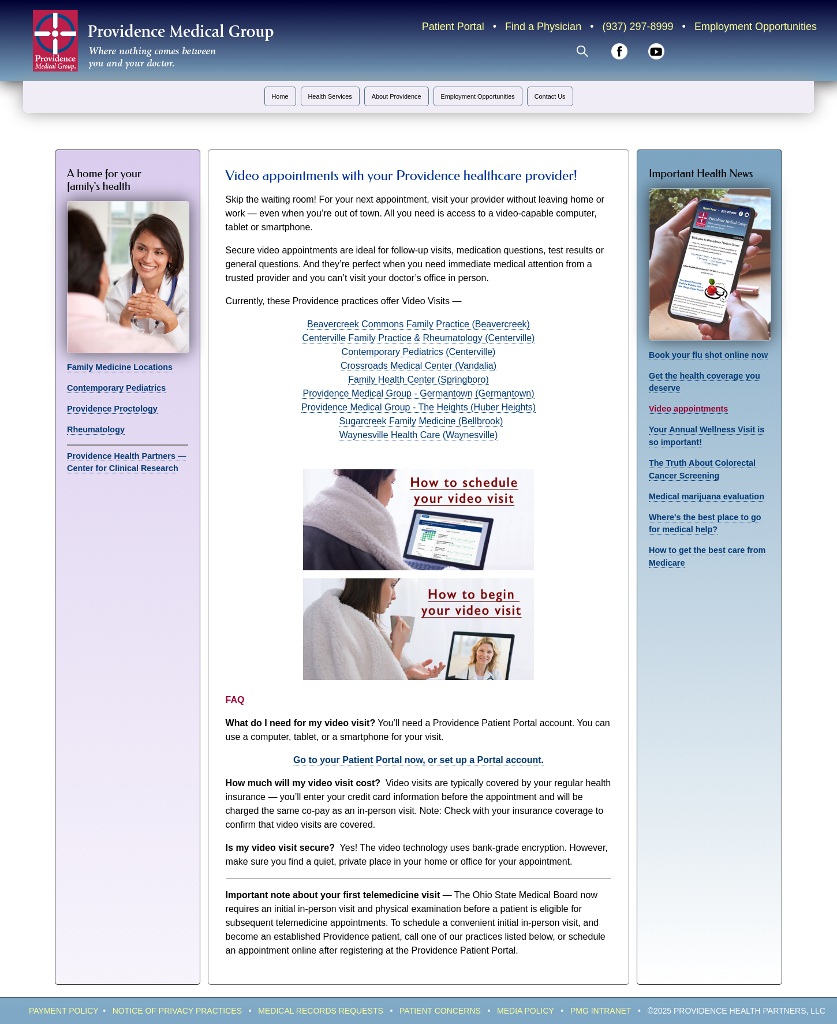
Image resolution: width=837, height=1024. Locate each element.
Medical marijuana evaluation (706, 496)
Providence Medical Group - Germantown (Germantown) (418, 393)
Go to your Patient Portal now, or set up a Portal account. (418, 760)
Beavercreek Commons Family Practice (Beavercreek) (418, 324)
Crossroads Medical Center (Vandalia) (418, 366)
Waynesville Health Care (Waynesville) (418, 435)
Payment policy (63, 1010)
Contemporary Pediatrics (116, 388)
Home (280, 96)
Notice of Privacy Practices (177, 1010)
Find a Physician (543, 26)
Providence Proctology (112, 408)
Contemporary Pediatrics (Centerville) (419, 352)
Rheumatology (96, 429)
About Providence (396, 96)
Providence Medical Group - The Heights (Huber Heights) (418, 407)
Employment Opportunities (755, 26)
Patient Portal (453, 26)
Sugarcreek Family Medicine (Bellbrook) (421, 421)
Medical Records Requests (320, 1010)
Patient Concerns (440, 1010)
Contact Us (550, 96)
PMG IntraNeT (601, 1010)
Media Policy (525, 1010)
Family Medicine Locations (120, 367)
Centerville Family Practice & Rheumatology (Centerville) (418, 338)
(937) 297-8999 (637, 26)
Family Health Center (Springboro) (418, 379)
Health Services (330, 96)
